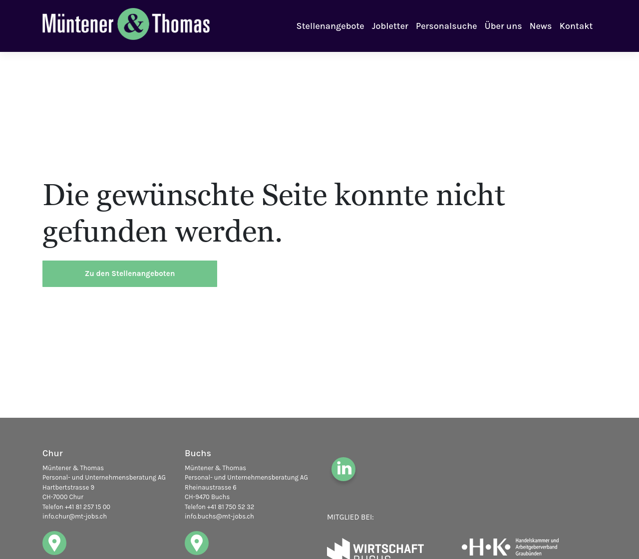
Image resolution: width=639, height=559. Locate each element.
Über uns (503, 25)
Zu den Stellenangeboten (130, 273)
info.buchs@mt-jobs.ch (219, 516)
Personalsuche (446, 25)
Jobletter (390, 25)
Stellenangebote (330, 25)
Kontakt (576, 25)
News (541, 25)
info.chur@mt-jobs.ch (74, 516)
